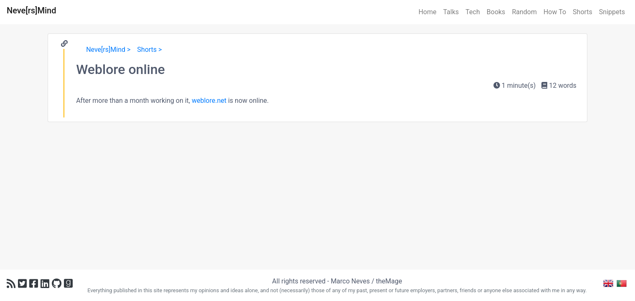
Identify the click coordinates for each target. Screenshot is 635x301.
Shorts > (149, 50)
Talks (451, 12)
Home (428, 12)
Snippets (612, 12)
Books (496, 12)
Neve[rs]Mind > (108, 50)
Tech (472, 12)
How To (555, 12)
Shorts (582, 12)
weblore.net (209, 101)
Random (524, 12)
